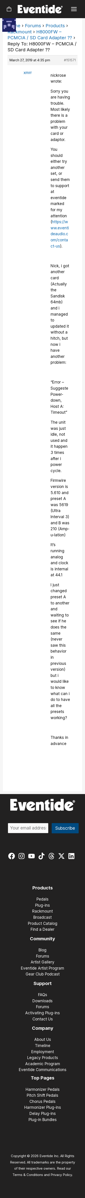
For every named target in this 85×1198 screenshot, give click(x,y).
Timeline (42, 1045)
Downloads (42, 1001)
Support (43, 983)
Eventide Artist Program (42, 968)
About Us (42, 1039)
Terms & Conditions (27, 1175)
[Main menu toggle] (74, 9)
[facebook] (12, 856)
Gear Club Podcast (43, 974)
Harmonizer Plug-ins (42, 1107)
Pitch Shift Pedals (42, 1095)
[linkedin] (72, 856)
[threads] (52, 856)
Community (42, 938)
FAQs (42, 995)
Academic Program (42, 1064)
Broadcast (42, 917)
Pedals (42, 899)
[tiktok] (42, 856)
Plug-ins (42, 905)
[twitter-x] (62, 856)
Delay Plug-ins (42, 1113)
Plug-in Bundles (43, 1119)
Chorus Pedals (42, 1101)
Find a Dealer (42, 929)
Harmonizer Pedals (43, 1089)
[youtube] (32, 856)
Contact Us (42, 1019)
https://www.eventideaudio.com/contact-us (60, 234)
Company (42, 1028)
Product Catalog (42, 923)
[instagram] (22, 856)
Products (55, 25)
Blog (42, 950)
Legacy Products (42, 1057)
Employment (42, 1051)
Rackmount (19, 32)
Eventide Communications (42, 1069)
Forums (33, 25)
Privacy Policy (61, 1175)
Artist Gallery (42, 962)
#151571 (70, 60)
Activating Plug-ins (42, 1013)
